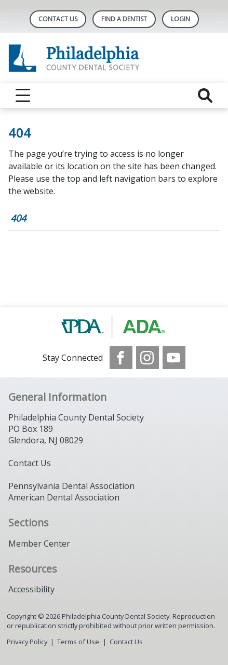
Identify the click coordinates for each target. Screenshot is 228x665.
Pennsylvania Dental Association (71, 486)
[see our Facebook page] (121, 357)
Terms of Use (78, 641)
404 (18, 218)
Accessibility (31, 589)
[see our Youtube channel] (174, 357)
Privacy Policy (27, 641)
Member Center (39, 543)
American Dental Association (63, 497)
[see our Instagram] (147, 357)
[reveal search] (205, 95)
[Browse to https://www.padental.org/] (114, 326)
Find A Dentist (124, 19)
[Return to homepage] (114, 58)
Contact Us (57, 19)
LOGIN (180, 19)
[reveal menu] (22, 95)
